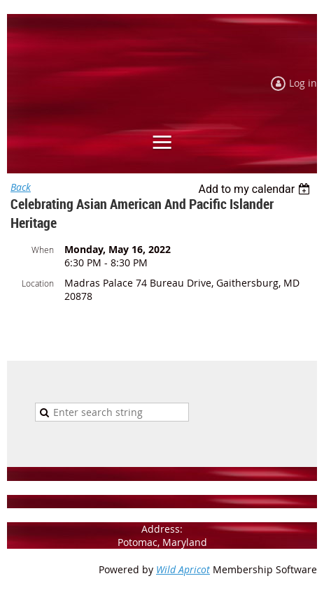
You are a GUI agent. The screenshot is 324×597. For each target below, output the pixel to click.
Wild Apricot (183, 569)
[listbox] (256, 189)
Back (20, 187)
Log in (303, 82)
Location (38, 283)
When (42, 249)
